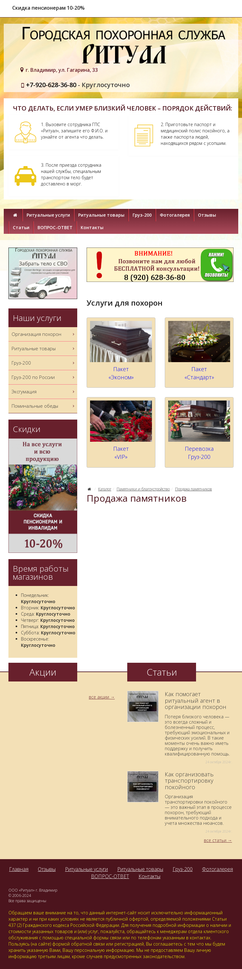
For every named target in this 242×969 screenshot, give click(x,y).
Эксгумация (44, 392)
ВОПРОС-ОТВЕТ (55, 227)
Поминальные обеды (44, 406)
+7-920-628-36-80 (51, 85)
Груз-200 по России (44, 377)
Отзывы (207, 215)
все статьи (215, 840)
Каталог (104, 489)
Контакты (92, 227)
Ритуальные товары (101, 215)
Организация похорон (44, 334)
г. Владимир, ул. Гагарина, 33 (62, 69)
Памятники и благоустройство (143, 489)
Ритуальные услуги (48, 215)
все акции (99, 697)
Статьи (21, 227)
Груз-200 (142, 215)
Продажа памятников (193, 489)
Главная (18, 869)
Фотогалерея (175, 215)
